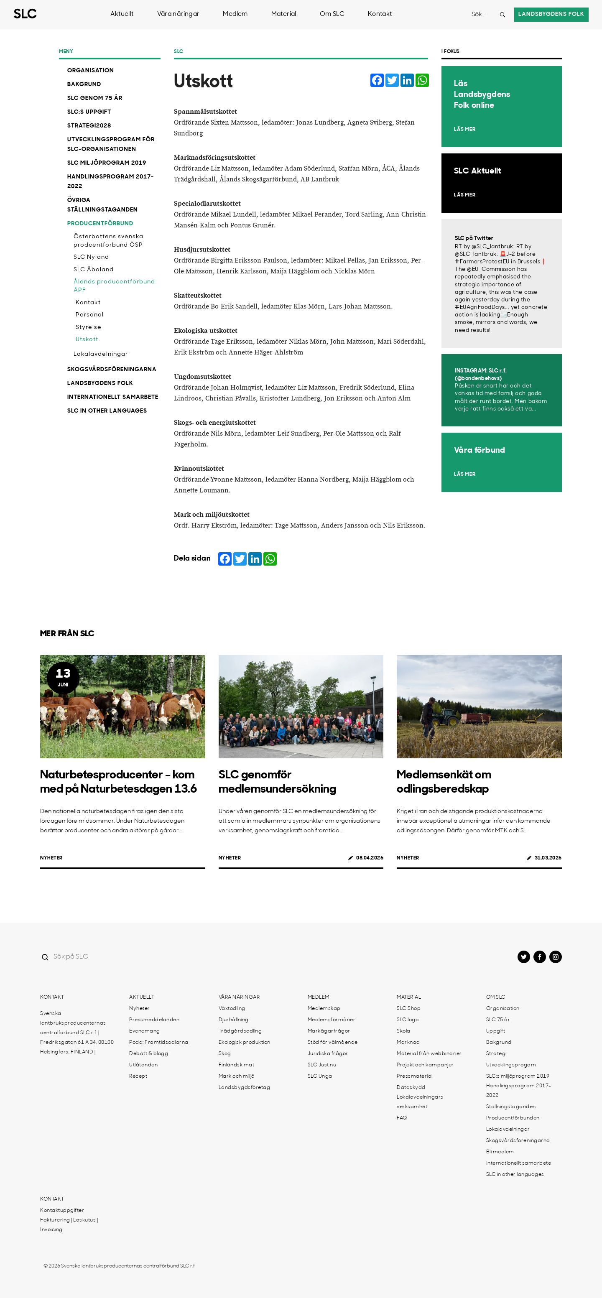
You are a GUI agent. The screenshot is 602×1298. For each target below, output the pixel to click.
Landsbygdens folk (551, 14)
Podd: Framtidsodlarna (159, 1042)
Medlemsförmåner (332, 1020)
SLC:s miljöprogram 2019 (518, 1076)
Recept (138, 1076)
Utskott (87, 340)
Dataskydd (411, 1087)
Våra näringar (178, 14)
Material (283, 14)
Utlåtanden (143, 1065)
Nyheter (51, 858)
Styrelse (89, 327)
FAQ (402, 1118)
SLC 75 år (498, 1020)
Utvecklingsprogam (511, 1065)
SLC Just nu (322, 1065)
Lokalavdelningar (101, 354)
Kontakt (380, 14)
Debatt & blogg (148, 1053)
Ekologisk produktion (244, 1042)
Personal (90, 315)
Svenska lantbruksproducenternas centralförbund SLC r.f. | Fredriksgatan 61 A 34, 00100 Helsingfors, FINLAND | (77, 1033)
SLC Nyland (91, 257)
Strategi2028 (89, 126)
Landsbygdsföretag (244, 1087)
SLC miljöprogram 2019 (106, 163)
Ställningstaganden (511, 1106)
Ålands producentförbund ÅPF (114, 286)
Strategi (496, 1053)
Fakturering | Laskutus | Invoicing (69, 1225)
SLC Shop (409, 1008)
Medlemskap (324, 1008)
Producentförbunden (513, 1118)
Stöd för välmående (333, 1042)
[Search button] (502, 14)
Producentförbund (100, 224)
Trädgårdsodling (240, 1031)
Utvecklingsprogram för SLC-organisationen (111, 145)
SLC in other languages (107, 411)
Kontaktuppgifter (62, 1210)
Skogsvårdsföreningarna (112, 370)
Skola (404, 1031)
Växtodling (232, 1008)
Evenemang (144, 1031)
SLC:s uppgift (89, 112)
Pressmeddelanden (154, 1020)
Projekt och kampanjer (425, 1065)
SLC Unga (320, 1076)
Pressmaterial (415, 1076)
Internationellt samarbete (112, 397)
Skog (225, 1053)
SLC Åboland (94, 270)
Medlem (235, 14)
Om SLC (332, 14)
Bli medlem (500, 1152)
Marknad (408, 1042)
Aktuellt (122, 14)
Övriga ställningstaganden (102, 205)
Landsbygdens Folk (100, 383)
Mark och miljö (237, 1076)
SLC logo (407, 1020)
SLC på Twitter (474, 238)
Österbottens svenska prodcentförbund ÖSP (108, 241)
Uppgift (495, 1031)
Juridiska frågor (328, 1053)
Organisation (90, 71)
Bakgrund (84, 85)
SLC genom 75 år (94, 98)
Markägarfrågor (329, 1031)
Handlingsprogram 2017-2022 (110, 182)
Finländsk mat (237, 1065)
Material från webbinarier (429, 1053)
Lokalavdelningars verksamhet (420, 1102)
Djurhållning (234, 1020)
